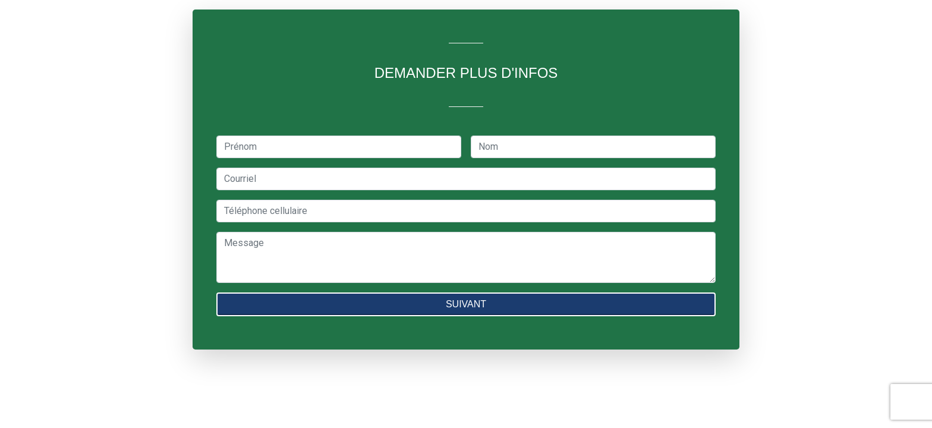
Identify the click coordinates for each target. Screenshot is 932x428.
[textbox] (338, 147)
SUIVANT (466, 304)
